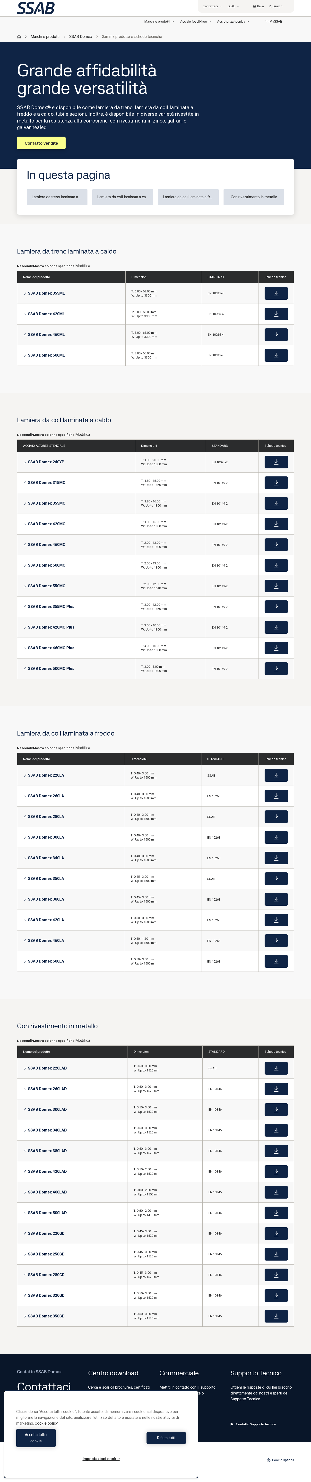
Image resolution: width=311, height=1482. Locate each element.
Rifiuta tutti (145, 1441)
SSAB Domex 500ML (44, 355)
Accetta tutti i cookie (57, 1441)
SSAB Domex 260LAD (45, 1089)
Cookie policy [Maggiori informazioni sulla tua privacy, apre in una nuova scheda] (46, 1429)
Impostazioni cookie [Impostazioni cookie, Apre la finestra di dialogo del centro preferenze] (101, 1458)
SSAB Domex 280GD (44, 1274)
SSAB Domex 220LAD (45, 1068)
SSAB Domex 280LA (44, 816)
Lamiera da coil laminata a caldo (124, 197)
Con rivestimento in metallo (254, 197)
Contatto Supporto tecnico (253, 1424)
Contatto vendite (41, 143)
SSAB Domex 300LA (44, 837)
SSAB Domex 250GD (44, 1254)
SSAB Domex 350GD (44, 1316)
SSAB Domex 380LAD (45, 1151)
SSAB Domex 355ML (44, 293)
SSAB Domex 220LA (44, 775)
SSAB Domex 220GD (44, 1233)
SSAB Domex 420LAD (45, 1171)
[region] (101, 1437)
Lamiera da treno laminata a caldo (59, 197)
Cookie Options (280, 1460)
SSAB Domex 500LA (44, 961)
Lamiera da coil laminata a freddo (191, 197)
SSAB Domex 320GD (44, 1295)
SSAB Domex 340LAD (45, 1130)
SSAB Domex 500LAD (45, 1212)
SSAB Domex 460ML (44, 334)
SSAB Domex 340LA (44, 858)
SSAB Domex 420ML (44, 314)
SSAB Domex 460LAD (45, 1192)
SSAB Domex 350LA (44, 878)
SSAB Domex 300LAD (45, 1109)
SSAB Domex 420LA (44, 920)
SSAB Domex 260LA (44, 796)
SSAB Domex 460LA (44, 940)
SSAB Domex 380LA (44, 899)
